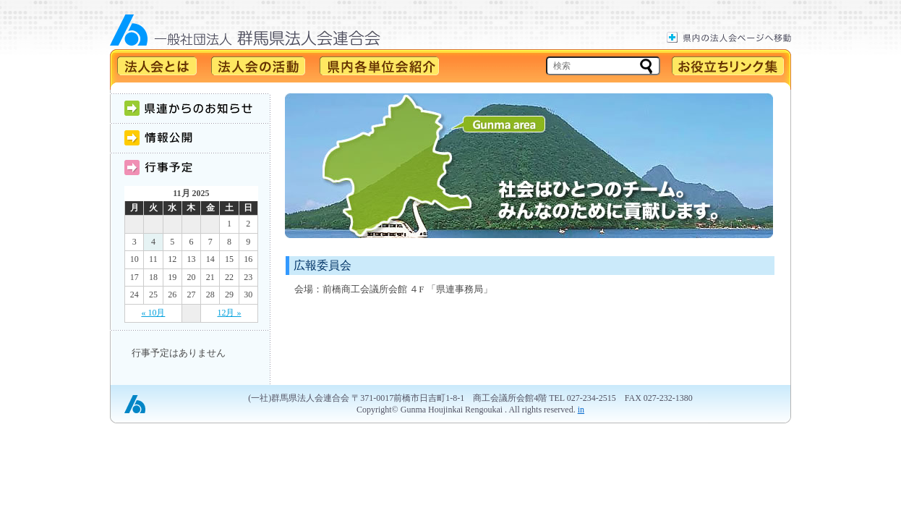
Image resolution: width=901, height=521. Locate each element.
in (581, 409)
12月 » (229, 313)
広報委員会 (322, 265)
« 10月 (153, 313)
